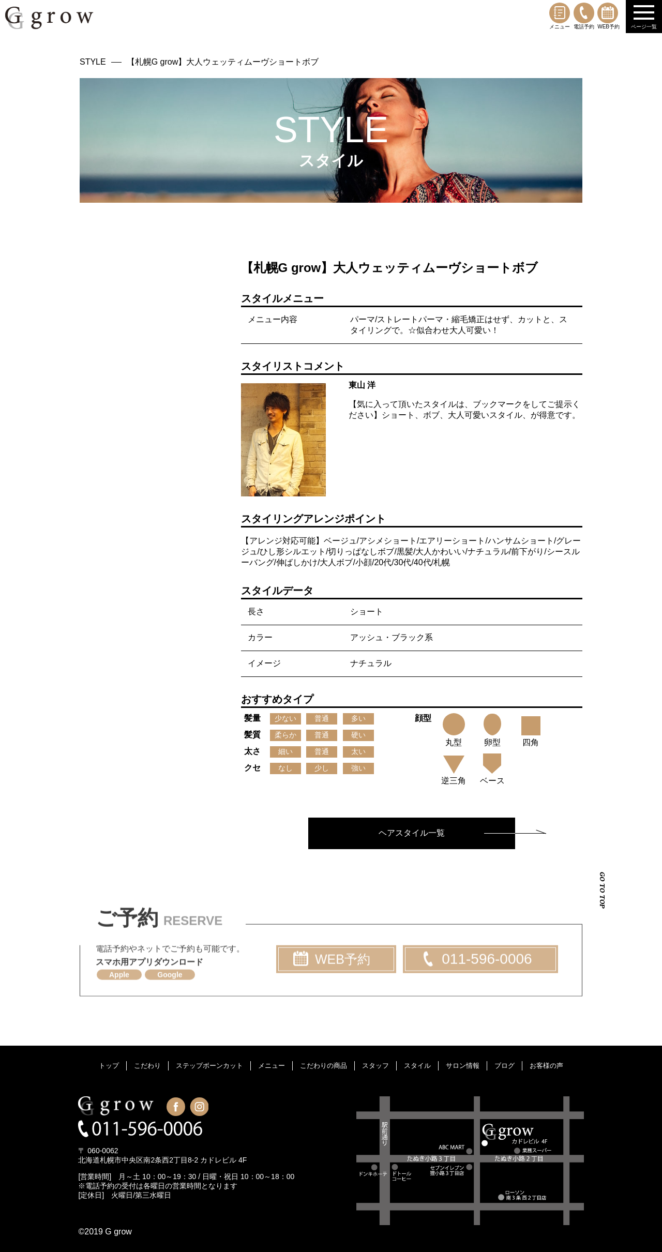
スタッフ (375, 1065)
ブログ (504, 1065)
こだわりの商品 (323, 1065)
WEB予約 (608, 16)
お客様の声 (546, 1065)
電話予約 (584, 16)
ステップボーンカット (209, 1065)
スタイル (417, 1065)
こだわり (147, 1065)
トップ (109, 1065)
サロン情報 (462, 1065)
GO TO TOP (602, 890)
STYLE (93, 61)
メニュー (559, 16)
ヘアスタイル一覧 (412, 832)
